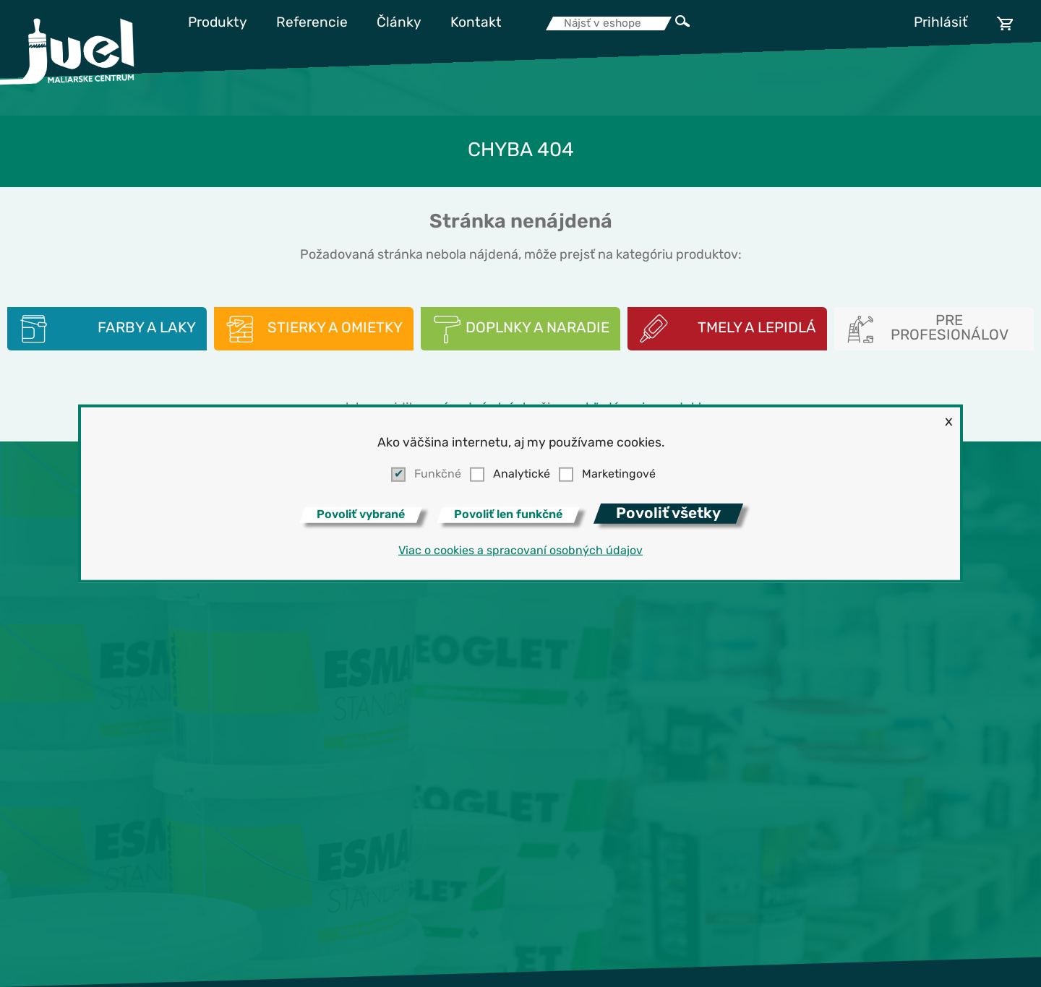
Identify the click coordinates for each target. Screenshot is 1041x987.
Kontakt (476, 23)
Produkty (217, 23)
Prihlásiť (941, 23)
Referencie (312, 23)
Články (399, 23)
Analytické (521, 474)
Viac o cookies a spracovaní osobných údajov (520, 550)
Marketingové (619, 474)
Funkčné (437, 474)
